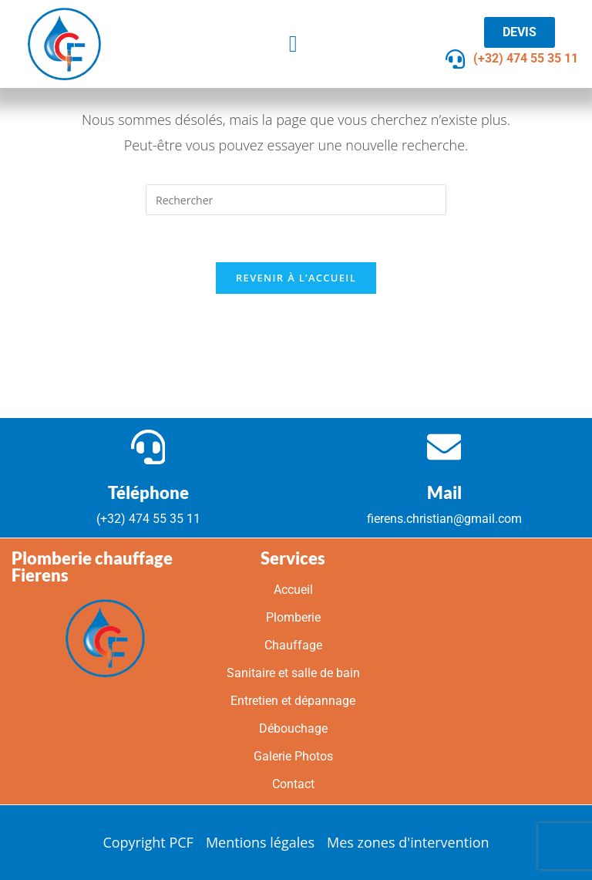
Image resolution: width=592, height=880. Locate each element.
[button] (293, 44)
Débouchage (293, 729)
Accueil (293, 590)
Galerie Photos (293, 757)
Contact (293, 784)
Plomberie (293, 618)
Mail (444, 492)
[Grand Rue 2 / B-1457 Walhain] (481, 672)
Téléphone (148, 492)
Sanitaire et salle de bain (293, 673)
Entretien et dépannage (292, 701)
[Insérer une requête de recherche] (296, 199)
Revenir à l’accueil (296, 278)
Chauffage (293, 646)
